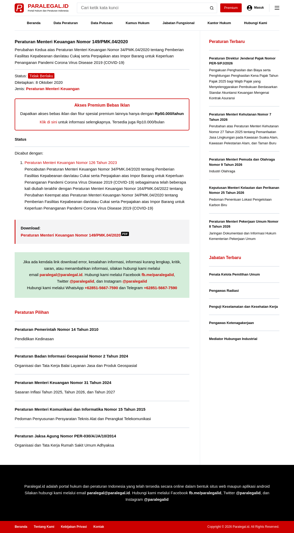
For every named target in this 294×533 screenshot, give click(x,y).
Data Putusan (101, 23)
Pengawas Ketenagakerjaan (231, 323)
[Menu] (277, 8)
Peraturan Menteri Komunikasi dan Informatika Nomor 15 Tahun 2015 (80, 409)
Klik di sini (48, 122)
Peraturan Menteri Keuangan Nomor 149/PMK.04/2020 (75, 235)
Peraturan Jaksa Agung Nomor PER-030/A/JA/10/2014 (65, 436)
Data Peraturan (66, 23)
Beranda (34, 23)
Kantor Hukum (219, 23)
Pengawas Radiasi (224, 291)
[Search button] (212, 8)
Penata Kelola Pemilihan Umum (234, 274)
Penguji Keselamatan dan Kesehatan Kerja (243, 307)
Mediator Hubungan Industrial (233, 339)
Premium (231, 8)
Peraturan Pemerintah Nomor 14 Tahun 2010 (56, 329)
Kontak (98, 527)
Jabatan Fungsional (178, 23)
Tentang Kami (44, 527)
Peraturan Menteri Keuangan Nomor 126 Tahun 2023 (71, 162)
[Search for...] (142, 8)
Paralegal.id (48, 6)
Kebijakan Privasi (74, 527)
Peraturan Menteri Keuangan (53, 88)
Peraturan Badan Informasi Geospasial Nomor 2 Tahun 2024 (71, 356)
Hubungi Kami (255, 23)
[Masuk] (255, 7)
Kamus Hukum (137, 23)
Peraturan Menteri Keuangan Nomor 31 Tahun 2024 (63, 382)
